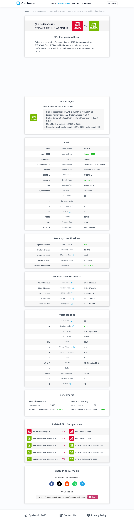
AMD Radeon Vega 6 (41, 431)
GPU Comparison (39, 11)
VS (63, 431)
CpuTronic (25, 3)
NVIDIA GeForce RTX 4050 (86, 459)
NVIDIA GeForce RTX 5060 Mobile (89, 445)
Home (53, 3)
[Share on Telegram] (82, 483)
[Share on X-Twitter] (59, 483)
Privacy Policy (98, 515)
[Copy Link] (92, 497)
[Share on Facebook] (51, 483)
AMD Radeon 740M (83, 438)
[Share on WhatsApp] (74, 483)
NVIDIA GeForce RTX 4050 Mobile (58, 106)
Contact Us (70, 515)
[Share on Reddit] (67, 483)
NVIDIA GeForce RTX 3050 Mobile (89, 452)
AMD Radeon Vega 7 (83, 431)
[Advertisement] (67, 76)
